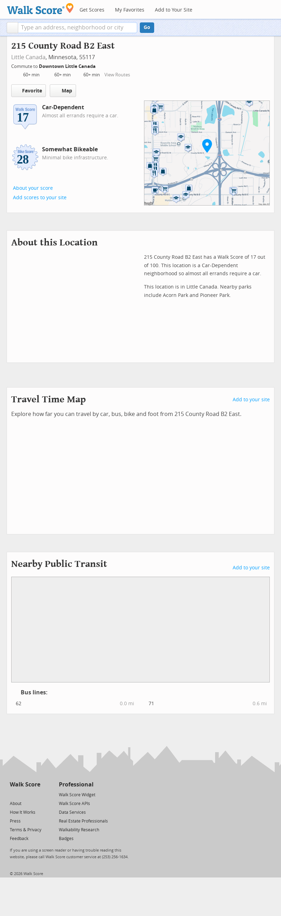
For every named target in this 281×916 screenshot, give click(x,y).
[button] (12, 27)
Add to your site (251, 400)
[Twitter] (14, 794)
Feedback (19, 838)
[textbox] (77, 27)
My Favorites (129, 10)
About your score (33, 188)
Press (15, 821)
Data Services (72, 812)
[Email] (36, 794)
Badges (66, 838)
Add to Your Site (173, 10)
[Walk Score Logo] (40, 8)
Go (147, 27)
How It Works (22, 812)
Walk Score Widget (77, 794)
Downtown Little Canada (68, 66)
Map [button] (63, 91)
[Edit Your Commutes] (100, 65)
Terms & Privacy (25, 829)
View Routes (117, 74)
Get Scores (92, 10)
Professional (76, 784)
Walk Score (25, 784)
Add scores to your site (40, 198)
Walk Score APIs (74, 803)
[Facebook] (25, 794)
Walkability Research (79, 829)
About (15, 803)
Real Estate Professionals (83, 821)
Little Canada (28, 57)
